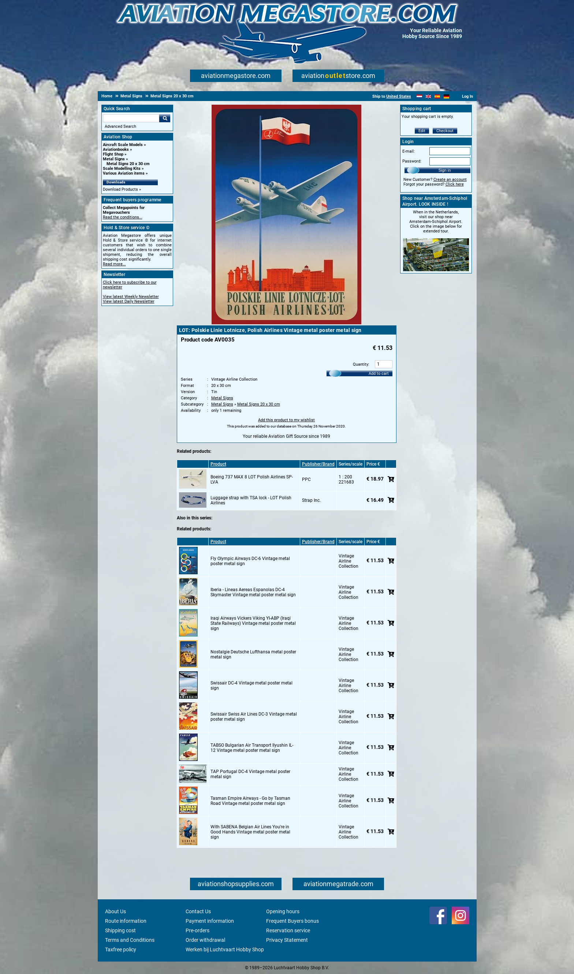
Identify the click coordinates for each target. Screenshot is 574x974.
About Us (115, 911)
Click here (455, 184)
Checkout (445, 130)
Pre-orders (197, 930)
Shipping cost (120, 930)
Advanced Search (120, 126)
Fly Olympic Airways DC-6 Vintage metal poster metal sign (250, 561)
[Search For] (131, 118)
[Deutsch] (446, 96)
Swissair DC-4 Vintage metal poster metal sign (251, 685)
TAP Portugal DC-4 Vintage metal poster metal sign (250, 774)
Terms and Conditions (129, 940)
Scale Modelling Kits (122, 168)
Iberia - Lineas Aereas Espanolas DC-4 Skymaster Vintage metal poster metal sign (253, 592)
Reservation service (288, 930)
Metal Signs (114, 159)
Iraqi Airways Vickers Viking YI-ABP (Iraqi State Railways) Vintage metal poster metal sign (253, 623)
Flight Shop (113, 154)
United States (398, 96)
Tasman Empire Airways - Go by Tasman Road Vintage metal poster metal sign (250, 801)
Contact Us (198, 911)
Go (164, 118)
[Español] (437, 96)
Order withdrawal (205, 940)
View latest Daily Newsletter (128, 301)
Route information (125, 921)
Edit (421, 130)
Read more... (114, 264)
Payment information (210, 921)
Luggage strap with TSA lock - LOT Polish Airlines (250, 500)
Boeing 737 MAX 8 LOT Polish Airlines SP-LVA (251, 479)
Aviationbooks (116, 149)
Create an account (450, 179)
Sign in (445, 170)
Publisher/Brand (318, 464)
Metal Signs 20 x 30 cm (128, 163)
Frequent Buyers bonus (292, 921)
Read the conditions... (122, 217)
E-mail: (408, 151)
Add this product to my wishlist (286, 420)
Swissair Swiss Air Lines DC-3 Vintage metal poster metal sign (253, 717)
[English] (428, 96)
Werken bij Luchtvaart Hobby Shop (225, 949)
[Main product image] (286, 322)
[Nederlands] (419, 96)
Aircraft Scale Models (123, 144)
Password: (411, 161)
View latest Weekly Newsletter (131, 296)
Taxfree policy (120, 949)
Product (218, 464)
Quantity (360, 364)
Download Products (120, 189)
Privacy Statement (287, 940)
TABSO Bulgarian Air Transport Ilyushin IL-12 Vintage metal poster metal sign (251, 748)
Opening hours (282, 911)
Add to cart (379, 373)
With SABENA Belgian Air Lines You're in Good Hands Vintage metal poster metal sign (250, 832)
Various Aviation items (124, 173)
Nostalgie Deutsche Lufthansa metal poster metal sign (253, 654)
